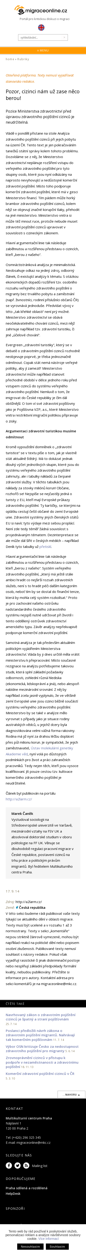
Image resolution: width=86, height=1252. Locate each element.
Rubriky (23, 59)
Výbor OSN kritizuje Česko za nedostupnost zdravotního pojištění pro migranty (42, 1048)
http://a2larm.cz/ (19, 799)
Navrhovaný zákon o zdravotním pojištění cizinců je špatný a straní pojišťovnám (40, 1017)
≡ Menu (43, 50)
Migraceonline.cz (43, 10)
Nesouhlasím (30, 1246)
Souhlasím (57, 1246)
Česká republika (32, 907)
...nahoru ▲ (71, 1094)
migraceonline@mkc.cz (33, 1142)
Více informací (48, 1239)
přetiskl (45, 546)
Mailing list (39, 1166)
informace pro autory (22, 977)
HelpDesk (13, 1193)
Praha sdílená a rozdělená (26, 1188)
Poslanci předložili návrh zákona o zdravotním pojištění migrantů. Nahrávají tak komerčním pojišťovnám (40, 1035)
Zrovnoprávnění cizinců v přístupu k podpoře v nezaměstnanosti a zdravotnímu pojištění (42, 1062)
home (10, 59)
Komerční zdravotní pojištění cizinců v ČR (40, 1073)
